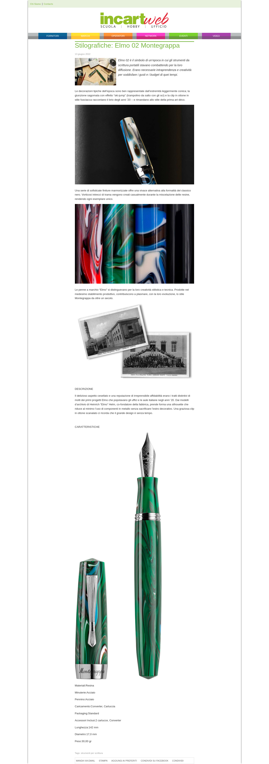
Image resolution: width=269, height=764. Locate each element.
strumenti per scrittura (92, 753)
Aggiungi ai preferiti (124, 760)
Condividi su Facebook (154, 760)
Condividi (178, 760)
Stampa (103, 760)
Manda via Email (85, 760)
